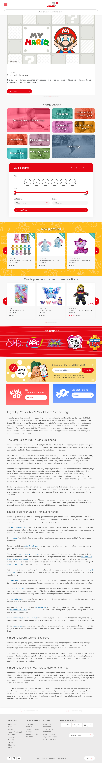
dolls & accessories (18, 527)
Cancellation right (32, 729)
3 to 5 (45, 182)
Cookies (52, 758)
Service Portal (81, 735)
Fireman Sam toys (14, 564)
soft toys (14, 538)
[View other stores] (57, 3)
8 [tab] (57, 96)
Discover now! (19, 91)
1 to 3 (36, 182)
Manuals (11, 745)
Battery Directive (49, 739)
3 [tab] (48, 96)
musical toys (16, 599)
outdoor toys (32, 618)
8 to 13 (63, 182)
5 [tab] (51, 96)
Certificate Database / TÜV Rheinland (32, 734)
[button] (32, 203)
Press (10, 748)
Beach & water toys (15, 618)
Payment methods (50, 737)
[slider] (15, 192)
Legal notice (42, 758)
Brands (11, 727)
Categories (12, 724)
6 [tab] (53, 96)
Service (11, 740)
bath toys (14, 580)
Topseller (11, 737)
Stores (10, 742)
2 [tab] (46, 96)
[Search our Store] (51, 11)
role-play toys (40, 607)
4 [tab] (50, 96)
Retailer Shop (63, 758)
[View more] (5, 251)
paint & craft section (32, 546)
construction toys (17, 588)
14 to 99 (72, 182)
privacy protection (78, 377)
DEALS (10, 729)
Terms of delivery (49, 734)
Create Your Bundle (15, 732)
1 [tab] (44, 96)
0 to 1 (27, 182)
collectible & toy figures (29, 554)
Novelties (11, 735)
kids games (17, 626)
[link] (51, 210)
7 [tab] (55, 96)
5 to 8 (54, 182)
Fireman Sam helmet (18, 610)
